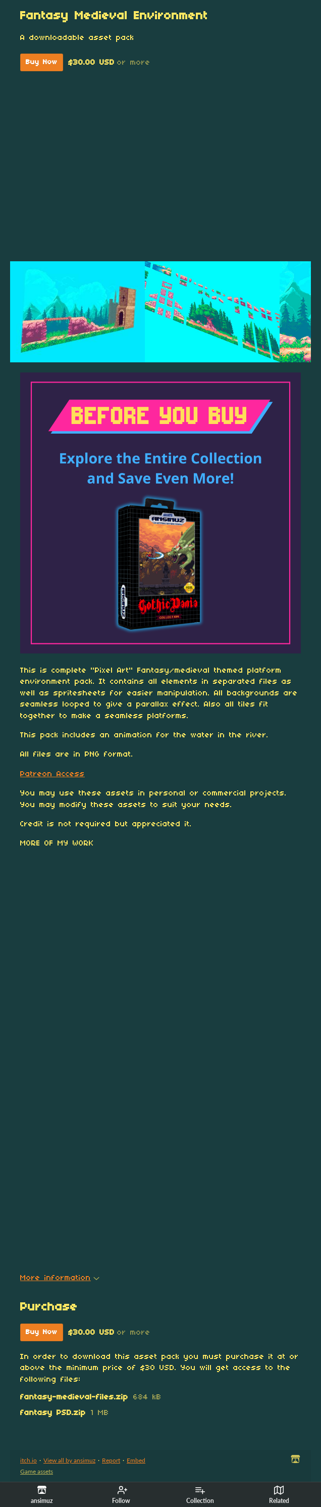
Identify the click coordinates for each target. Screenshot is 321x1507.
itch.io (28, 1460)
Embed (136, 1460)
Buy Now (42, 62)
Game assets (36, 1471)
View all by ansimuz (69, 1460)
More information (59, 1278)
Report (111, 1460)
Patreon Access (52, 774)
